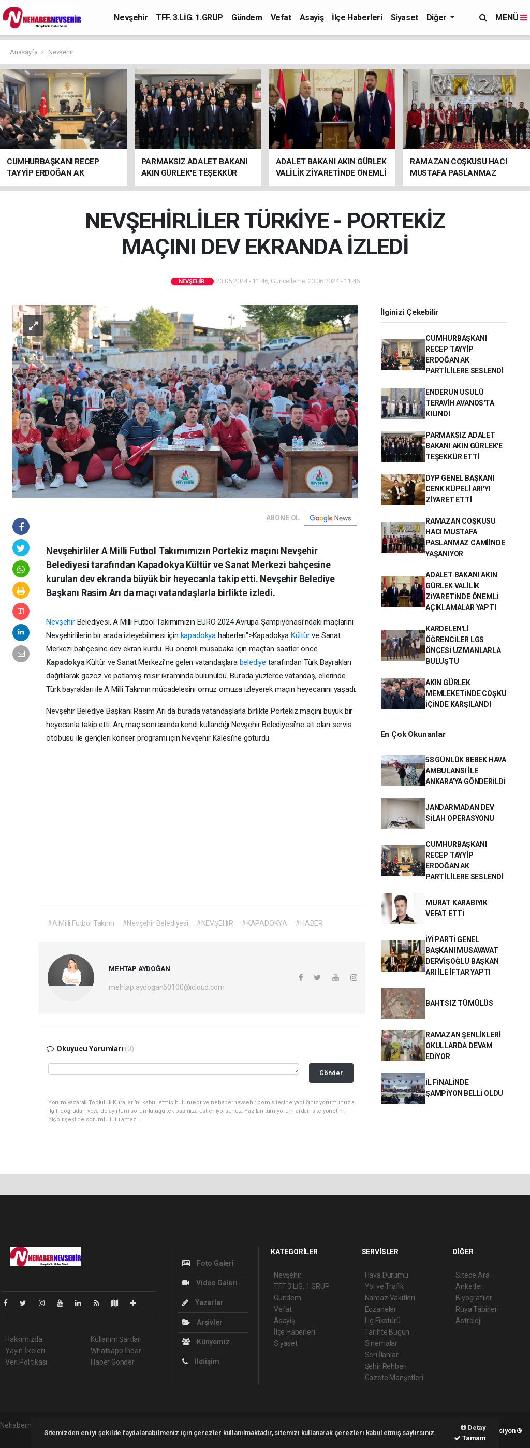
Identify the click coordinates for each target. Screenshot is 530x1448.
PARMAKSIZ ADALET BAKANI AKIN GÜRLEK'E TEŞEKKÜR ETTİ (464, 446)
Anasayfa (24, 52)
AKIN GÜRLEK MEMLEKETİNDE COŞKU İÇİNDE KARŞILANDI (466, 693)
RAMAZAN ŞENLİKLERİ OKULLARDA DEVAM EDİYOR (463, 1046)
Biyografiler (473, 1298)
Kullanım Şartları (116, 1339)
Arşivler (202, 1322)
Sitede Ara (472, 1275)
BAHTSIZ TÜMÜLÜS (459, 1003)
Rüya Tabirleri (476, 1309)
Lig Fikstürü (383, 1320)
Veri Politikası (26, 1362)
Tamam (470, 1438)
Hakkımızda (23, 1339)
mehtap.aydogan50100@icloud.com (166, 987)
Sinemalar (381, 1343)
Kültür (300, 635)
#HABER (309, 923)
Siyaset (404, 17)
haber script (19, 1436)
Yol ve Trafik (384, 1286)
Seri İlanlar (382, 1355)
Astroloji (468, 1320)
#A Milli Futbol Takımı (80, 923)
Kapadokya (66, 662)
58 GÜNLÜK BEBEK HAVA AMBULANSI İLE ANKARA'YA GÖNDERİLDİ (465, 771)
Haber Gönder (113, 1362)
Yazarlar (202, 1302)
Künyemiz (205, 1342)
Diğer (437, 17)
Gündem (246, 17)
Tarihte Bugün (387, 1332)
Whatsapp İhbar (116, 1350)
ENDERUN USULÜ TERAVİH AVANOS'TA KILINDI (459, 403)
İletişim (200, 1361)
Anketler (468, 1286)
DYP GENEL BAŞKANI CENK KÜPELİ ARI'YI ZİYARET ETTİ (460, 489)
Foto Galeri (208, 1263)
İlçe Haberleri (357, 17)
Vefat (281, 17)
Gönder (331, 1073)
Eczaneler (380, 1309)
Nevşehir (131, 17)
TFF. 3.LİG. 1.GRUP (189, 17)
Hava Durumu (386, 1275)
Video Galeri (209, 1283)
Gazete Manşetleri (394, 1377)
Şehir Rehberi (386, 1366)
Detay (473, 1427)
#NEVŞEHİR (214, 923)
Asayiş (312, 17)
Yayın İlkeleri (25, 1350)
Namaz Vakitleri (390, 1298)
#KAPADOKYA (264, 923)
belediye (253, 662)
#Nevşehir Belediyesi (155, 923)
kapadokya (199, 635)
